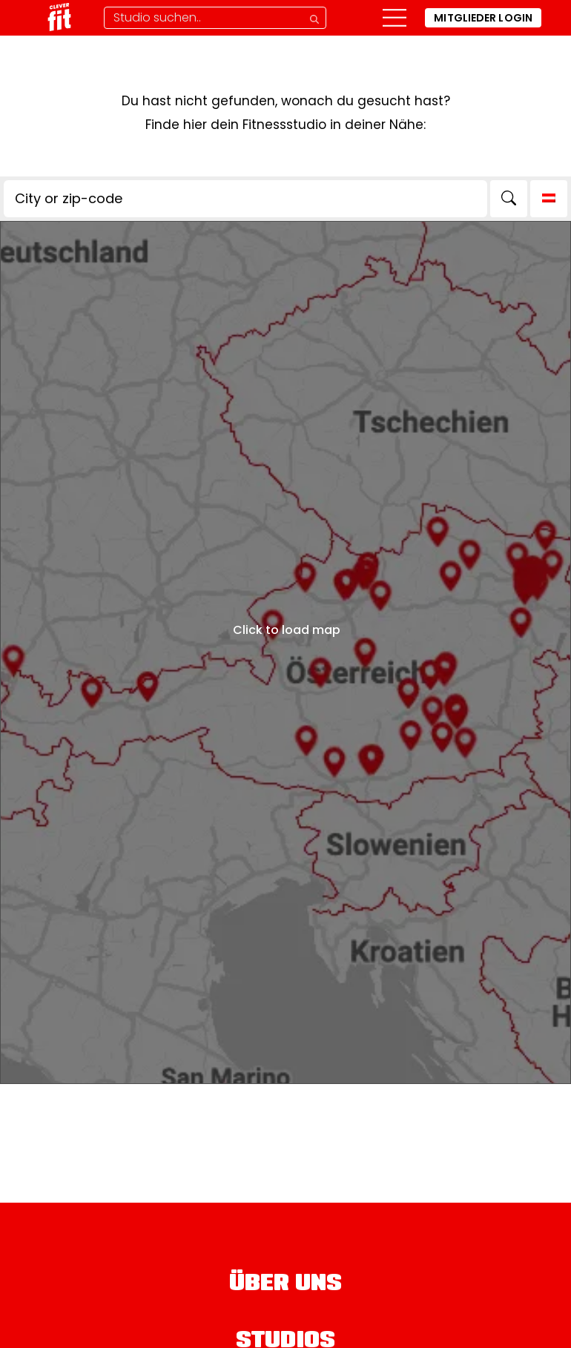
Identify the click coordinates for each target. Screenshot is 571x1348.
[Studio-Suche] (215, 18)
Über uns (286, 1285)
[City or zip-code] (245, 198)
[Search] (508, 198)
